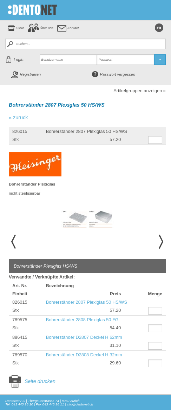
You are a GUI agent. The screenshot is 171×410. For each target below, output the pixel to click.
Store (20, 28)
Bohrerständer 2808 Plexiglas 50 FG (82, 319)
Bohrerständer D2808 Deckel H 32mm (84, 354)
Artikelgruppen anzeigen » (139, 91)
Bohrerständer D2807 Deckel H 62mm (84, 337)
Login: (19, 60)
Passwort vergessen (118, 74)
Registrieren (30, 74)
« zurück (18, 117)
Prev (13, 241)
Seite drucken (40, 381)
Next (162, 241)
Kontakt (73, 28)
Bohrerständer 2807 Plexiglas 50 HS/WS (86, 302)
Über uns (46, 28)
